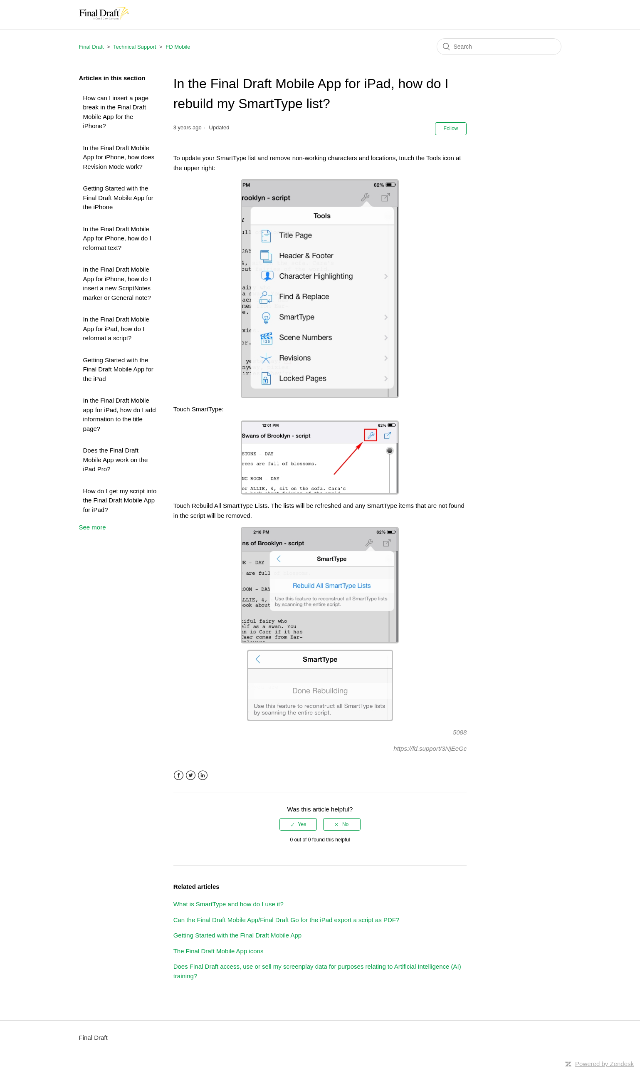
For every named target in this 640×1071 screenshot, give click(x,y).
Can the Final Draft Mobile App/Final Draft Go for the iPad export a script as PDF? (286, 919)
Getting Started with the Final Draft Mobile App (237, 935)
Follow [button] (451, 128)
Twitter (190, 775)
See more (92, 527)
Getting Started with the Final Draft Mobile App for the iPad (118, 369)
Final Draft (91, 47)
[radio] (298, 824)
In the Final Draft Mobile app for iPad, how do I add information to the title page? (119, 414)
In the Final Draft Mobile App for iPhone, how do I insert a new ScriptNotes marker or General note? (117, 283)
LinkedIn (203, 775)
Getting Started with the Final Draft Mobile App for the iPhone (118, 197)
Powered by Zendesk (604, 1063)
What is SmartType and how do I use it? (228, 904)
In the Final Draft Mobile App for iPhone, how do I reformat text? (117, 238)
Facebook (178, 775)
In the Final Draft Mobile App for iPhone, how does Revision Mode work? (119, 157)
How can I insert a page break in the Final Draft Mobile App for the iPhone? (116, 112)
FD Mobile (178, 47)
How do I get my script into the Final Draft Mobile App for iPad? (120, 500)
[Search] (499, 46)
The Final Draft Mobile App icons (218, 951)
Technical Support (134, 47)
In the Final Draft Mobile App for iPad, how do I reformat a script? (116, 328)
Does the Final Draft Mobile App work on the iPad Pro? (115, 459)
